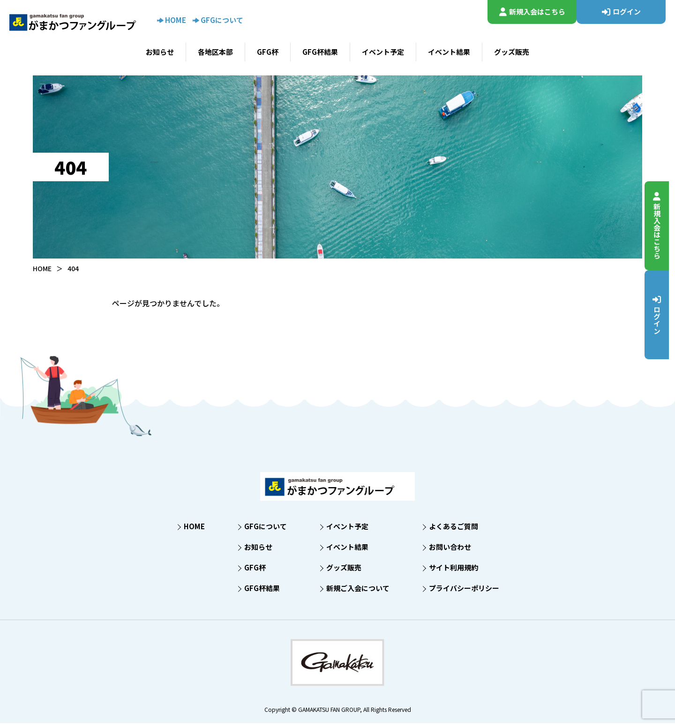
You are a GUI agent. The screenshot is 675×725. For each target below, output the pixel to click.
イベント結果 (449, 52)
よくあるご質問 (453, 528)
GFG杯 (267, 52)
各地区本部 (215, 52)
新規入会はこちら (663, 225)
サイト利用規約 (453, 569)
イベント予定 (383, 52)
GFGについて (218, 20)
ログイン (663, 314)
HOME (171, 20)
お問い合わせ (450, 549)
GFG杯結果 (320, 52)
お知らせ (160, 52)
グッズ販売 (511, 52)
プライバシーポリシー (464, 590)
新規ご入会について (358, 590)
